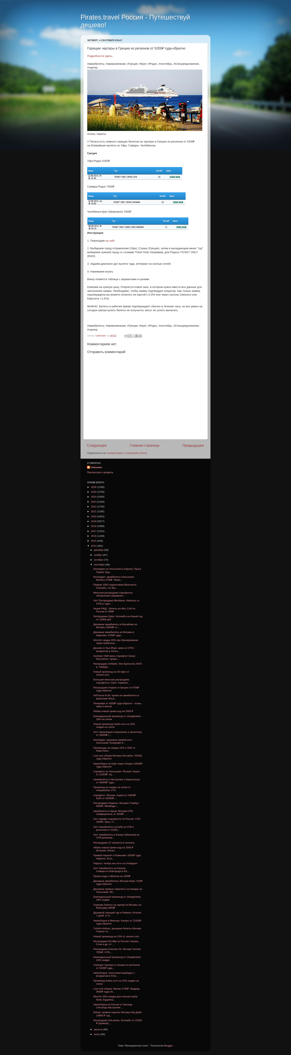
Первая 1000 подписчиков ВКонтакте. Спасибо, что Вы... (115, 586)
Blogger (168, 1045)
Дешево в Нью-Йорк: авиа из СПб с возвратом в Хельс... (114, 649)
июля (97, 1034)
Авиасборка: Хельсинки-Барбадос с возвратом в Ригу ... (114, 974)
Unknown (96, 467)
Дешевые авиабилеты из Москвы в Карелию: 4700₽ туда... (113, 633)
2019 (94, 521)
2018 (94, 526)
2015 (94, 540)
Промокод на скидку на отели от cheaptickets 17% (112, 789)
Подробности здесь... (100, 55)
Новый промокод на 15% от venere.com (116, 936)
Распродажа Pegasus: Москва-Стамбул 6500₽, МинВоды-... (116, 804)
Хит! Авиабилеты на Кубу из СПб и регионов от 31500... (113, 828)
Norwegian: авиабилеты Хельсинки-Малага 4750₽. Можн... (114, 578)
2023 (94, 501)
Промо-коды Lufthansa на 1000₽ (111, 876)
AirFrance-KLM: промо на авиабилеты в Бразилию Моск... (116, 697)
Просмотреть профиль (100, 472)
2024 (94, 496)
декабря (99, 550)
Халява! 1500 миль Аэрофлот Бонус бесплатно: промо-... (114, 657)
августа (98, 1029)
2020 (94, 516)
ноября (98, 555)
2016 (94, 536)
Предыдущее (193, 445)
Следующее (97, 445)
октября (99, 559)
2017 (94, 531)
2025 (94, 491)
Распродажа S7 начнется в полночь (114, 842)
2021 (94, 511)
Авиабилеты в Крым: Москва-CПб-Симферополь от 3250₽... (113, 812)
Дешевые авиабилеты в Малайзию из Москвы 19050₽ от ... (115, 626)
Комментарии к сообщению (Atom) (127, 453)
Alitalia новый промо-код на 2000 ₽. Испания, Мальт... (113, 849)
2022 (94, 506)
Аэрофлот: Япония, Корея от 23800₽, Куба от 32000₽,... (115, 797)
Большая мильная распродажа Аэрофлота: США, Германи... (111, 681)
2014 (94, 545)
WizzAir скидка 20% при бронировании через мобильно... (115, 641)
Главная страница (144, 445)
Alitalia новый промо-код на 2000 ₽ (113, 711)
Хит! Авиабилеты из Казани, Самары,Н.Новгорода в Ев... (111, 870)
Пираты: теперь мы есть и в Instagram (115, 863)
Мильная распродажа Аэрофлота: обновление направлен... (113, 594)
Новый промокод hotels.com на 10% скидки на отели (114, 725)
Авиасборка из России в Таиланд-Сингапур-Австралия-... (113, 1006)
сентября (99, 564)
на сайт (110, 240)
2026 (94, 487)
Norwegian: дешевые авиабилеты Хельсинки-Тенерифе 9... (112, 741)
